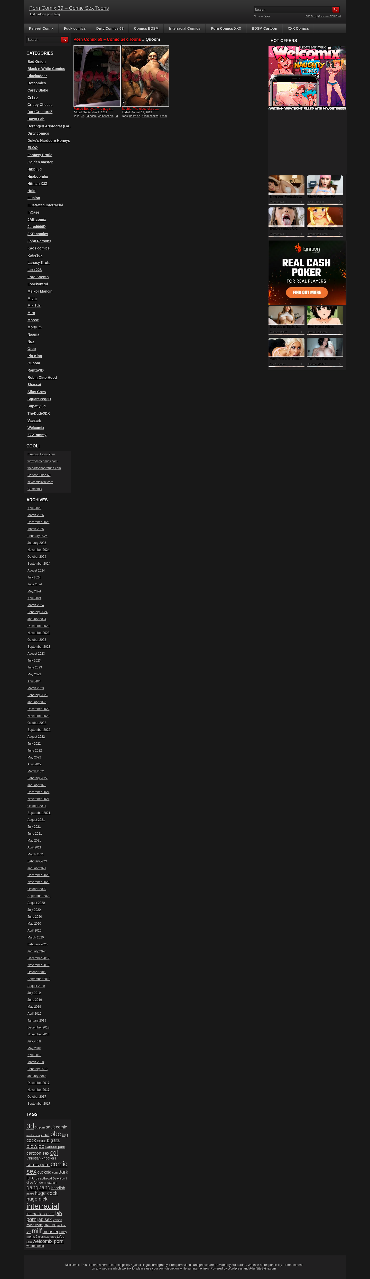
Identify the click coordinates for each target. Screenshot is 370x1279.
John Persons (39, 241)
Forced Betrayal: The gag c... (93, 109)
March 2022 (35, 771)
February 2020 (37, 944)
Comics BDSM (146, 28)
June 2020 (34, 916)
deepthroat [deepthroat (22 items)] (44, 1178)
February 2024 (37, 612)
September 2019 (38, 979)
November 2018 (38, 1034)
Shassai (34, 385)
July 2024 (34, 577)
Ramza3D (35, 370)
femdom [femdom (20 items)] (40, 1182)
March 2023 (35, 688)
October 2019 (36, 972)
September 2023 (38, 646)
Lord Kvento (38, 277)
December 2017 (38, 1083)
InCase (33, 212)
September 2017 (38, 1103)
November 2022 (38, 716)
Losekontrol (37, 284)
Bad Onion (36, 61)
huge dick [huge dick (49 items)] (37, 1199)
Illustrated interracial (45, 205)
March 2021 (35, 854)
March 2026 (35, 515)
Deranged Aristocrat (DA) (49, 126)
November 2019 (38, 965)
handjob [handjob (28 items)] (58, 1188)
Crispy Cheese (39, 105)
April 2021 (34, 847)
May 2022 (34, 757)
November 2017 (38, 1090)
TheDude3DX (38, 413)
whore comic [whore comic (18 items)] (35, 1246)
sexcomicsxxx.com (40, 482)
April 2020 (34, 930)
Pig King (34, 356)
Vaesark (34, 420)
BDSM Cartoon (264, 28)
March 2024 (35, 605)
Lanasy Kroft (38, 263)
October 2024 (36, 556)
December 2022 (38, 709)
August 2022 (36, 736)
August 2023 (36, 653)
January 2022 (36, 785)
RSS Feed (311, 16)
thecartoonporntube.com (44, 468)
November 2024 (38, 550)
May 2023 (34, 674)
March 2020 (35, 937)
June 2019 (34, 1000)
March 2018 (35, 1062)
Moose (33, 320)
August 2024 (36, 570)
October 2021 (36, 806)
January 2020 (36, 951)
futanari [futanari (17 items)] (52, 1182)
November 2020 (38, 882)
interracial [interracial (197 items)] (42, 1206)
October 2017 (36, 1096)
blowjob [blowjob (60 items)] (35, 1146)
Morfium (34, 327)
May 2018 (34, 1048)
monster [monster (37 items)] (51, 1231)
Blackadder (37, 76)
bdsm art (134, 115)
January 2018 (36, 1076)
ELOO (32, 148)
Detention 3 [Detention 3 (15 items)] (60, 1178)
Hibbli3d (34, 169)
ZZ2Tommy (37, 435)
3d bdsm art (105, 115)
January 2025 (36, 543)
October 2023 (36, 640)
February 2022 (37, 778)
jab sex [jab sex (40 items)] (44, 1219)
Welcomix (35, 428)
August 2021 (36, 820)
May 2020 (34, 923)
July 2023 (34, 660)
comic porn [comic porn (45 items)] (38, 1164)
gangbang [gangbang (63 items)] (38, 1187)
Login (267, 16)
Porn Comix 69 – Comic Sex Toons (69, 8)
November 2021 (38, 799)
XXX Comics (298, 28)
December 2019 (38, 958)
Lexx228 (34, 270)
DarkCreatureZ (39, 112)
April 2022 (34, 764)
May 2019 (34, 1006)
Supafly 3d (36, 406)
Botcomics (36, 83)
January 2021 (36, 868)
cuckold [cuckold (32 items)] (44, 1172)
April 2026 (34, 508)
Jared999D (36, 227)
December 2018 (38, 1027)
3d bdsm (91, 115)
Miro (31, 313)
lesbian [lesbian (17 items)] (57, 1220)
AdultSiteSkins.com (262, 1268)
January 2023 (36, 702)
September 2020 (38, 896)
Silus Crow (36, 392)
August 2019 (36, 986)
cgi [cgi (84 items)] (54, 1152)
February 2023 (37, 695)
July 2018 (34, 1041)
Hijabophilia (37, 176)
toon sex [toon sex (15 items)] (43, 1236)
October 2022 (36, 723)
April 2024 (34, 598)
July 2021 (34, 826)
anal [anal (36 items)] (45, 1134)
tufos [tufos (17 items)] (53, 1236)
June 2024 (34, 584)
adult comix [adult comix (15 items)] (33, 1135)
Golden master (40, 162)
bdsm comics (150, 115)
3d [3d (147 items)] (30, 1126)
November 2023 (38, 633)
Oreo (31, 349)
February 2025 (37, 536)
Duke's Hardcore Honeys (48, 140)
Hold (31, 191)
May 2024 (34, 591)
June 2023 (34, 667)
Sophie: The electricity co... (140, 109)
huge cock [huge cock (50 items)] (46, 1193)
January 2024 (36, 619)
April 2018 (34, 1055)
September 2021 (38, 813)
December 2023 (38, 626)
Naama (33, 334)
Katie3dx (34, 255)
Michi (32, 298)
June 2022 (34, 750)
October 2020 (36, 889)
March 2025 (35, 529)
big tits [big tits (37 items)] (53, 1140)
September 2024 (38, 563)
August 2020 (36, 903)
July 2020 (34, 910)
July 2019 (34, 993)
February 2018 (37, 1069)
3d (82, 115)
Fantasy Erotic (39, 155)
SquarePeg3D (39, 399)
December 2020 (38, 875)
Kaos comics (38, 248)
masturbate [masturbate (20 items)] (34, 1225)
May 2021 (34, 840)
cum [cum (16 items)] (55, 1172)
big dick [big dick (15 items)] (41, 1140)
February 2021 (37, 861)
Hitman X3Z (37, 184)
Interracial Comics (184, 28)
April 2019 (34, 1013)
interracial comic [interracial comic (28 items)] (40, 1214)
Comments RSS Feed (329, 16)
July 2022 (34, 743)
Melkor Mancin (39, 291)
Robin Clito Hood (42, 377)
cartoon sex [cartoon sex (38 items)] (37, 1153)
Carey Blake (37, 90)
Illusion (33, 198)
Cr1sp (32, 97)
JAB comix (36, 219)
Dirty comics (38, 133)
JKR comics (37, 234)
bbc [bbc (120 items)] (55, 1133)
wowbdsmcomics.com (42, 461)
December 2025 (38, 522)
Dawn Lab (35, 119)
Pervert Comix (41, 28)
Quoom (33, 363)
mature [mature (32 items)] (50, 1224)
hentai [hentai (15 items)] (30, 1193)
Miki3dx (34, 306)
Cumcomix (34, 489)
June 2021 (34, 833)
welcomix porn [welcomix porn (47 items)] (48, 1241)
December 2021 (38, 792)
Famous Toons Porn (41, 454)
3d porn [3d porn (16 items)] (40, 1127)
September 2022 (38, 730)
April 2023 (34, 681)
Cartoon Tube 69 (38, 475)
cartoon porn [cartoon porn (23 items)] (55, 1147)
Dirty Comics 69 (110, 28)
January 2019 (36, 1020)
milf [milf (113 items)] (37, 1230)
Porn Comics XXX (226, 28)
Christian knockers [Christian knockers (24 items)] (41, 1158)
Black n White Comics (46, 69)
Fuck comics (75, 28)
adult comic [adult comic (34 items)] (56, 1127)
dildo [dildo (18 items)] (29, 1182)
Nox (30, 341)
